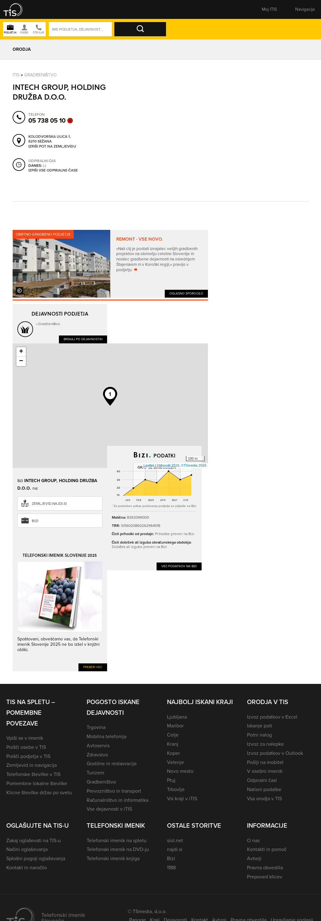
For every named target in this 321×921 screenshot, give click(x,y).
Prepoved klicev (264, 876)
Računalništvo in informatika (118, 800)
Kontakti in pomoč (266, 849)
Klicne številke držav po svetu (39, 792)
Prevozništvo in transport (114, 791)
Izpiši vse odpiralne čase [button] (53, 170)
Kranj (172, 744)
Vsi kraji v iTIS (182, 798)
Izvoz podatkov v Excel (272, 716)
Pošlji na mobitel (265, 762)
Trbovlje (176, 789)
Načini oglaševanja (27, 849)
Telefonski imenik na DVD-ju (118, 849)
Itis (16, 75)
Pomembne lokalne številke (36, 783)
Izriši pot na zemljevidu (52, 146)
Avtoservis (98, 745)
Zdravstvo (97, 754)
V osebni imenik (265, 771)
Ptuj (171, 780)
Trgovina (96, 727)
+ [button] (21, 352)
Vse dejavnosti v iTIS (109, 809)
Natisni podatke (264, 789)
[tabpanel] (110, 264)
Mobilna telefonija (106, 736)
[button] (17, 9)
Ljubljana (177, 716)
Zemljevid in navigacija (31, 765)
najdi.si (174, 849)
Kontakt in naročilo (26, 867)
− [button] (21, 361)
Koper (173, 753)
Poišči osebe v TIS (26, 747)
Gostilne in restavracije (112, 763)
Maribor (175, 725)
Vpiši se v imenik (24, 738)
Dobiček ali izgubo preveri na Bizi (139, 547)
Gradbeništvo (40, 75)
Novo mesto (180, 771)
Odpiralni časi (262, 780)
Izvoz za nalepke (265, 744)
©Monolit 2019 (168, 465)
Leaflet (149, 465)
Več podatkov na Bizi (179, 566)
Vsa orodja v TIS (264, 798)
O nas (253, 840)
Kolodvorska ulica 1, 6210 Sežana (49, 139)
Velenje (175, 762)
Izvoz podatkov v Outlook (275, 753)
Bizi (35, 521)
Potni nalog (259, 734)
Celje (173, 734)
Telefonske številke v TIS (33, 774)
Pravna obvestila (265, 867)
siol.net (175, 840)
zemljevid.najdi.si (49, 503)
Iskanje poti (259, 725)
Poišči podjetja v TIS (28, 756)
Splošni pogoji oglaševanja (35, 858)
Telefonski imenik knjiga (113, 858)
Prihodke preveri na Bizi (174, 534)
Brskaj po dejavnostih (83, 339)
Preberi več (92, 667)
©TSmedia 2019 (193, 465)
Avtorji (254, 858)
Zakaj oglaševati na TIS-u (33, 840)
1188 (171, 867)
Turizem (95, 772)
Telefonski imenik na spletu (116, 840)
